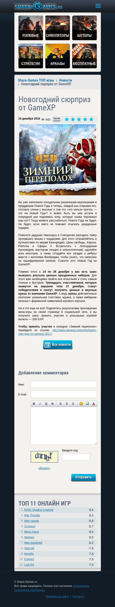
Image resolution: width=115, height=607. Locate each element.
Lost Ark (29, 564)
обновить (44, 468)
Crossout (29, 526)
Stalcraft (29, 548)
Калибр (29, 553)
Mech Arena (31, 531)
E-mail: (22, 394)
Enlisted (29, 559)
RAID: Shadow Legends (39, 509)
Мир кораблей (33, 542)
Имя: (21, 384)
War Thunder (32, 515)
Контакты (78, 596)
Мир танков (31, 520)
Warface (29, 537)
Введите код (70, 450)
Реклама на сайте (57, 596)
